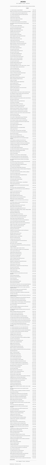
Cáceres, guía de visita (13, 262)
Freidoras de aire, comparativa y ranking (16, 418)
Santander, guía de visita (13, 353)
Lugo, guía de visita (13, 231)
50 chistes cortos (12, 293)
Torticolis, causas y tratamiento (14, 341)
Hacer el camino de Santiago (14, 134)
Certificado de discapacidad (14, 383)
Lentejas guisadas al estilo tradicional (15, 41)
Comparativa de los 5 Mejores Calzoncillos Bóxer (17, 428)
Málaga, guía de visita (13, 343)
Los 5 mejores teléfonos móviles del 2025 (16, 303)
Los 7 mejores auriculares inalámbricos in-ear (17, 447)
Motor (30, 11)
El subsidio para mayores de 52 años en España (17, 378)
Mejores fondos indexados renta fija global (16, 396)
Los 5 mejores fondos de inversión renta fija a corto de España (19, 159)
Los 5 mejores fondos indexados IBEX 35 (16, 167)
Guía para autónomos (13, 114)
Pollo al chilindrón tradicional (14, 47)
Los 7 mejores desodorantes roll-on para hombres (17, 157)
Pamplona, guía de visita (13, 344)
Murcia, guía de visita (13, 69)
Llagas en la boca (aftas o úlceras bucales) (16, 224)
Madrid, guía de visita (13, 203)
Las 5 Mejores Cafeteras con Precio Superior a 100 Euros (18, 301)
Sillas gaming (12, 350)
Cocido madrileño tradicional (14, 356)
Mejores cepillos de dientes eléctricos (15, 77)
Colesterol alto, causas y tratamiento (15, 412)
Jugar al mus (12, 80)
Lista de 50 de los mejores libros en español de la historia (18, 292)
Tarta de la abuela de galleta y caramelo (16, 105)
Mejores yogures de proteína (14, 429)
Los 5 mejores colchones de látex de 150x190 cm (17, 331)
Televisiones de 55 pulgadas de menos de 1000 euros (18, 438)
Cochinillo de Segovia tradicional (15, 50)
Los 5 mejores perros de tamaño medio (16, 454)
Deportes (20, 53)
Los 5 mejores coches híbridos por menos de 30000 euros (19, 337)
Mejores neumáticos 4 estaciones (15, 347)
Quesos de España (13, 279)
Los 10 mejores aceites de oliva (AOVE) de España (17, 408)
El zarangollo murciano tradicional (15, 340)
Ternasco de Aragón (13, 68)
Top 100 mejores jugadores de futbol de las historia (17, 219)
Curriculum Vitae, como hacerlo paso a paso (16, 130)
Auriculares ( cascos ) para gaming (15, 371)
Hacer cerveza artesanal (13, 115)
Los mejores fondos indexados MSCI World (16, 323)
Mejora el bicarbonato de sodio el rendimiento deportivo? (18, 168)
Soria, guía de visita (13, 49)
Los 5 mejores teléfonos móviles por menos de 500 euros (18, 320)
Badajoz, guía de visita (13, 192)
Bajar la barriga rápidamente (14, 281)
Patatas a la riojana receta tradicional (15, 225)
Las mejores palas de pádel (14, 53)
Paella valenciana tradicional (14, 384)
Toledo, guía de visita (13, 271)
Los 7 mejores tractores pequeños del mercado (17, 21)
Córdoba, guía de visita (13, 256)
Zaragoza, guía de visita (13, 414)
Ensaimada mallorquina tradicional (15, 346)
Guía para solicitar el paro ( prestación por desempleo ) (18, 285)
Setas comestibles (13, 83)
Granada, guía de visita (13, 264)
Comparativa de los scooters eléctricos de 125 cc (17, 141)
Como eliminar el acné (13, 102)
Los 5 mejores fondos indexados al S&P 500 (16, 164)
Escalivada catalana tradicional (14, 62)
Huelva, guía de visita (13, 183)
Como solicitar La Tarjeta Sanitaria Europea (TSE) (17, 117)
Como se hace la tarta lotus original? (15, 404)
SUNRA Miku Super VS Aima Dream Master (16, 377)
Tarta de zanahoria (13, 180)
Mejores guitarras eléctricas (14, 206)
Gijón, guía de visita (13, 52)
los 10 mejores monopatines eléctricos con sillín (17, 362)
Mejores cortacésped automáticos (15, 431)
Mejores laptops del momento (14, 369)
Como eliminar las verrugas (14, 255)
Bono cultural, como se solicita (14, 243)
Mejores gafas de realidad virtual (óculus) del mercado (18, 222)
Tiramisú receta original (13, 20)
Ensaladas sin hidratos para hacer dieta (16, 100)
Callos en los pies (12, 153)
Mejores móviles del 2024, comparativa (16, 421)
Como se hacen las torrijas (14, 71)
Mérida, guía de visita (13, 259)
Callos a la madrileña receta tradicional (16, 258)
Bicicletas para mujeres (13, 276)
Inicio (17, 3)
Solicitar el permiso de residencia (15, 59)
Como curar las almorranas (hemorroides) (16, 221)
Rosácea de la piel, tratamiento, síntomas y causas (17, 108)
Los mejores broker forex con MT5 (15, 450)
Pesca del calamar (13, 368)
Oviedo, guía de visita (13, 40)
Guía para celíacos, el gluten (14, 374)
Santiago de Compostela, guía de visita (16, 380)
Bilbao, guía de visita (13, 75)
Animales (17, 275)
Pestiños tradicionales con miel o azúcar (16, 44)
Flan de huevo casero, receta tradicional (16, 187)
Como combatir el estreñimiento (15, 124)
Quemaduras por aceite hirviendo (15, 415)
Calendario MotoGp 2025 (14, 227)
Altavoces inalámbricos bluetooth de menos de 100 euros (18, 349)
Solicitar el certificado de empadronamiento (16, 72)
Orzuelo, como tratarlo (13, 90)
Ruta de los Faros (12, 133)
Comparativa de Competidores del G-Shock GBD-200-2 (18, 297)
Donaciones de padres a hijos (14, 34)
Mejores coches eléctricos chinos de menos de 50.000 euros (19, 11)
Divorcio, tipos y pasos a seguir (14, 25)
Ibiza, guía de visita (13, 99)
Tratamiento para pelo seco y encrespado (16, 127)
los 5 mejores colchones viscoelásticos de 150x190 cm (18, 390)
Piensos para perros (13, 282)
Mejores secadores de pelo (14, 96)
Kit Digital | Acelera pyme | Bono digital (16, 81)
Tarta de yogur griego (13, 432)
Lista (28, 292)
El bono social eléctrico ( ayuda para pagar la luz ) (17, 109)
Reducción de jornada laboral (14, 28)
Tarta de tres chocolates (13, 173)
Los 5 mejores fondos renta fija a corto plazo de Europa (18, 161)
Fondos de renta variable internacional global (17, 174)
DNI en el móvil (12, 304)
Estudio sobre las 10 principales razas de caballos (17, 424)
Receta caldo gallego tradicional (15, 195)
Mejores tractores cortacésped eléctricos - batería (17, 182)
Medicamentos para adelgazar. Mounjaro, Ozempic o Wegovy (19, 209)
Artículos (26, 14)
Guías (21, 25)
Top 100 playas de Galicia (14, 74)
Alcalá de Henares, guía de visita (15, 103)
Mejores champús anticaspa (14, 441)
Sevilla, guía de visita (13, 46)
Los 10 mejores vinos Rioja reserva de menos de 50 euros (18, 435)
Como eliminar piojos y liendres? (15, 179)
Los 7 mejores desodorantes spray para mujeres (17, 14)
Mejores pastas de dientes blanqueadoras (16, 150)
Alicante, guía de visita (13, 151)
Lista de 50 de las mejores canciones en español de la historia (19, 457)
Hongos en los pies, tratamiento (15, 437)
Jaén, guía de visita (13, 409)
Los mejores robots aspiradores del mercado (16, 240)
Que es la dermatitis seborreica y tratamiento (17, 417)
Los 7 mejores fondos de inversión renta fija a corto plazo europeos (20, 402)
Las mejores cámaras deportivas (15, 314)
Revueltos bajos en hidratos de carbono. (16, 434)
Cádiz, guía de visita (13, 228)
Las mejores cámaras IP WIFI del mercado (16, 118)
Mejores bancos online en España (15, 198)
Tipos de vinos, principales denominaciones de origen (18, 121)
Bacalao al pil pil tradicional (14, 84)
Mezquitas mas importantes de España (16, 411)
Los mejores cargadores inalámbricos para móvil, (17, 306)
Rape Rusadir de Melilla (13, 212)
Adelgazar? (20, 3)
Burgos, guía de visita (13, 176)
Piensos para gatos (13, 275)
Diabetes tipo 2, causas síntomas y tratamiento (17, 154)
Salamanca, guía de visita (14, 372)
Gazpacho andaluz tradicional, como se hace (17, 87)
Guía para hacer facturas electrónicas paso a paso (17, 111)
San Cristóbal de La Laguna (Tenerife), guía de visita (18, 93)
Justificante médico (13, 444)
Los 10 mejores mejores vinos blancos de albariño (17, 202)
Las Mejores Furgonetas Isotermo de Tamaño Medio (18, 144)
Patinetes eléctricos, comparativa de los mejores (17, 265)
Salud (18, 90)
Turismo (18, 17)
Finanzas (28, 161)
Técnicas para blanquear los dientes (15, 359)
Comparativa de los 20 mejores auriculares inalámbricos (18, 375)
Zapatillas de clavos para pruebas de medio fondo (17, 230)
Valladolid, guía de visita (13, 234)
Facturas (23, 3)
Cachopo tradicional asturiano (14, 38)
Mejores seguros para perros (14, 399)
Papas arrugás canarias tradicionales (15, 218)
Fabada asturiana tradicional (14, 252)
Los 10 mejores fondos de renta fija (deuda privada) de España (19, 23)
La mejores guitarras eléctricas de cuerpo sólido (17, 156)
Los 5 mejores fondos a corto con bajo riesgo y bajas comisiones (19, 324)
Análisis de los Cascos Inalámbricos (15, 136)
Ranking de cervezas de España (15, 290)
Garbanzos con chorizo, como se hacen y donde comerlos (19, 112)
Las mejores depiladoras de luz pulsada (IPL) (16, 215)
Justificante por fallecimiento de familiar (16, 456)
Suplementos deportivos (13, 381)
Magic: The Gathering (13, 352)
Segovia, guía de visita (13, 268)
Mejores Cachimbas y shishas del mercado (16, 43)
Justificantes (28, 3)
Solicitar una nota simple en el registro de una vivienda (18, 249)
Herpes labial (12, 246)
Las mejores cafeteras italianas (14, 147)
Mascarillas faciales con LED (14, 365)
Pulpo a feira (12, 278)
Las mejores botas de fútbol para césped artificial (17, 317)
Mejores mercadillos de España (14, 78)
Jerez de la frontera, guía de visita (15, 56)
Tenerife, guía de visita (13, 17)
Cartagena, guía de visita (14, 31)
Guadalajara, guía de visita (14, 334)
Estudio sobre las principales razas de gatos (16, 289)
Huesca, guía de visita (13, 170)
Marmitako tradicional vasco (14, 233)
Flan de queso (12, 420)
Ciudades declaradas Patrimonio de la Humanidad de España (19, 137)
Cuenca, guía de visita (13, 250)
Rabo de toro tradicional (13, 237)
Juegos (15, 80)
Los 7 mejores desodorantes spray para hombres (17, 328)
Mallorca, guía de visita (13, 37)
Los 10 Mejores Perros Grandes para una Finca (17, 393)
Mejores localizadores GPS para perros (16, 311)
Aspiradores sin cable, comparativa (15, 106)
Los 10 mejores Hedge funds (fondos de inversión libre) (18, 321)
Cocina (19, 20)
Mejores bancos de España (14, 253)
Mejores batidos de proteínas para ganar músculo (17, 453)
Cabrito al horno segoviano (14, 177)
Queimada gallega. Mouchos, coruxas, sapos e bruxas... (18, 65)
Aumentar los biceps (13, 338)
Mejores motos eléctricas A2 (14, 307)
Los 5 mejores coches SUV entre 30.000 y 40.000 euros (18, 171)
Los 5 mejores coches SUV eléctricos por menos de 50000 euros (20, 188)
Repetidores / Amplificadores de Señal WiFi (16, 261)
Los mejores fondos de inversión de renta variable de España (19, 388)
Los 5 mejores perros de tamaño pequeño (16, 300)
